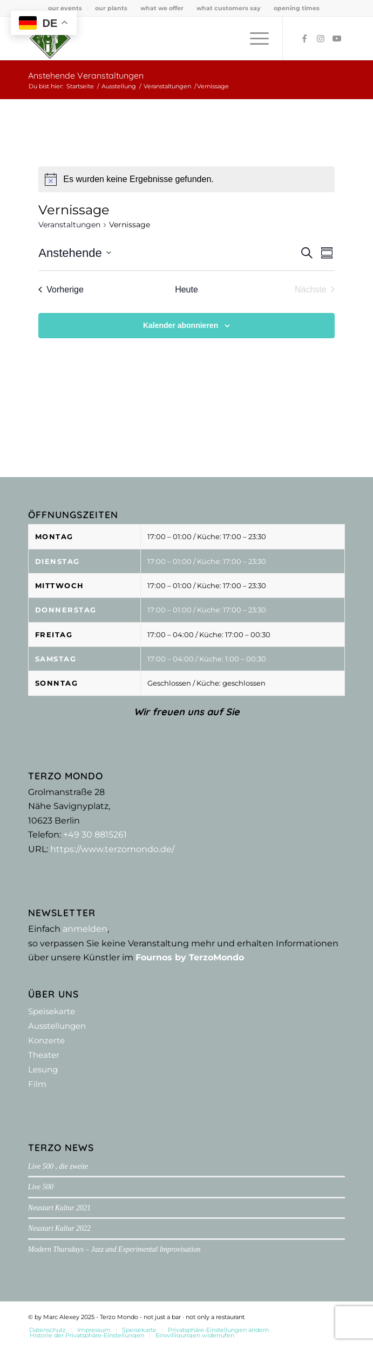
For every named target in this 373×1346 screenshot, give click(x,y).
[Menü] (254, 38)
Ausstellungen (57, 1026)
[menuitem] (65, 8)
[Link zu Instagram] (321, 38)
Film (37, 1084)
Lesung (43, 1069)
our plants (111, 8)
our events (65, 8)
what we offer (162, 8)
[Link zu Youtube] (337, 38)
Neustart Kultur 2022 (59, 1228)
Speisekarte (51, 1011)
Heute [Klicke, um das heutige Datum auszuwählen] (186, 289)
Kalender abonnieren (180, 325)
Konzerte (46, 1040)
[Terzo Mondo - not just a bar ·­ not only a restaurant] (155, 38)
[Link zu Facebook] (304, 38)
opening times (297, 8)
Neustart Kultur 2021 (59, 1208)
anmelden (85, 929)
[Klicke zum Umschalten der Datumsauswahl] (74, 253)
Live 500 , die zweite (58, 1166)
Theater (43, 1055)
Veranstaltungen (69, 224)
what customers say (228, 8)
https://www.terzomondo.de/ (112, 849)
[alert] (186, 179)
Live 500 (40, 1187)
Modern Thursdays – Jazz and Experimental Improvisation (114, 1249)
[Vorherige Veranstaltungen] (61, 290)
